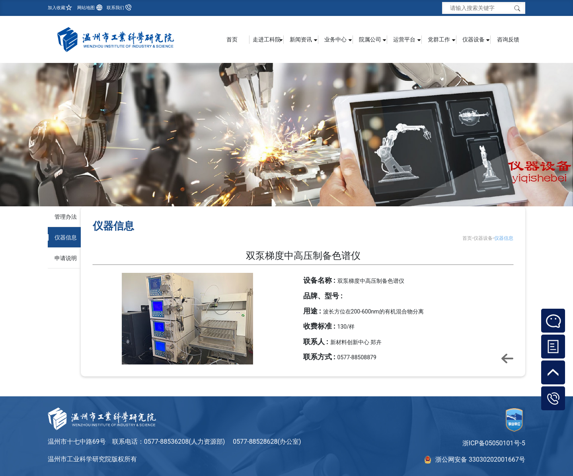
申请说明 (66, 258)
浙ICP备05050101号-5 (493, 443)
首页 (232, 39)
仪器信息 (66, 237)
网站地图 (86, 7)
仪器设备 (483, 238)
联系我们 (115, 7)
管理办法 (66, 217)
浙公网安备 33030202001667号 (480, 459)
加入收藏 (56, 7)
